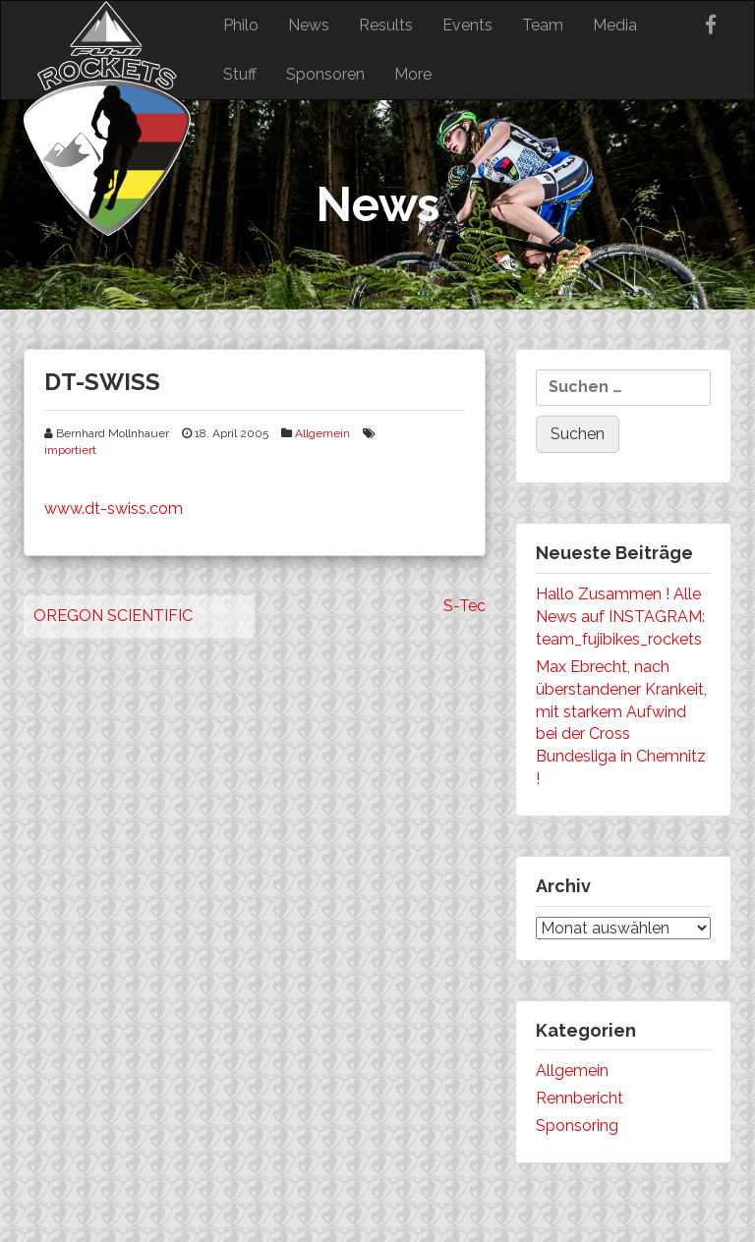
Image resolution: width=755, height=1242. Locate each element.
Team (542, 25)
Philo (241, 25)
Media (615, 25)
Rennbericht (579, 1098)
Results (386, 25)
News (308, 25)
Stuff (240, 74)
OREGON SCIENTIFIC (113, 615)
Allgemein (322, 433)
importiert (70, 450)
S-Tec (464, 605)
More (413, 74)
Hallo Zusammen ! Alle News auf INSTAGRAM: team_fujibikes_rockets (620, 617)
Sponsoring (577, 1125)
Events (467, 25)
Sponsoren (325, 74)
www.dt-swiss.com (113, 508)
